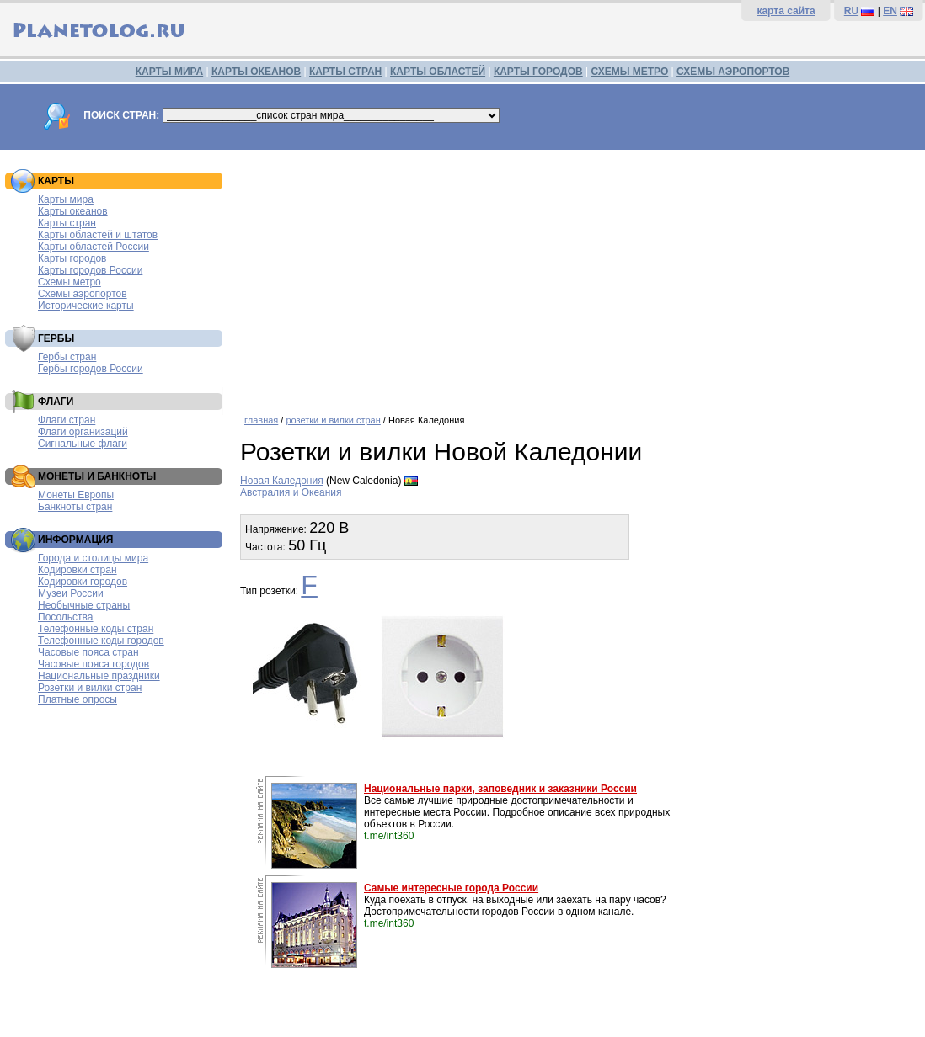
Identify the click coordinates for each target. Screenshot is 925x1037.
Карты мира (66, 199)
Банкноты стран (75, 507)
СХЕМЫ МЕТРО (629, 71)
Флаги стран (66, 420)
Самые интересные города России (451, 888)
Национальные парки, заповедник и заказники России (500, 789)
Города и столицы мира (93, 558)
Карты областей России (93, 247)
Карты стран (67, 223)
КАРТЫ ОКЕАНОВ (256, 71)
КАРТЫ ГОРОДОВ (538, 71)
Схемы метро (69, 282)
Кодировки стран (77, 570)
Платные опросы (77, 699)
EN (890, 11)
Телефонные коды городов (101, 640)
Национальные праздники (99, 676)
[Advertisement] (578, 276)
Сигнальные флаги (82, 443)
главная (261, 420)
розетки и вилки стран (333, 420)
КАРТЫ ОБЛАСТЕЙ (437, 71)
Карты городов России (90, 270)
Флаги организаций (83, 432)
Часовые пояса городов (93, 664)
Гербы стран (67, 357)
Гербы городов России (90, 369)
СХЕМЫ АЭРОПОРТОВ (732, 71)
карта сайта (786, 11)
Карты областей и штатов (98, 235)
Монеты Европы (76, 495)
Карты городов (72, 258)
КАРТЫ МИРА (169, 71)
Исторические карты (86, 305)
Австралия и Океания (291, 492)
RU (851, 11)
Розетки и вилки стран (90, 688)
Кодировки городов (82, 582)
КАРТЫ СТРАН (345, 71)
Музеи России (71, 593)
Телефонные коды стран (95, 629)
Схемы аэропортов (82, 294)
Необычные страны (84, 605)
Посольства (66, 617)
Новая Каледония (281, 481)
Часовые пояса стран (88, 652)
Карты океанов (73, 211)
